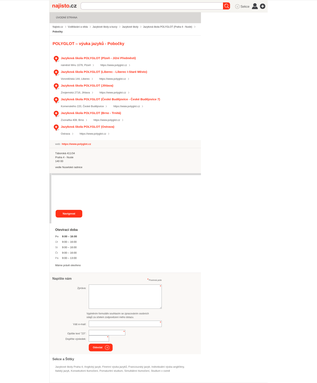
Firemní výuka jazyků (114, 366)
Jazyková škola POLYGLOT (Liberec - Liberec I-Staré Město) (104, 71)
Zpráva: (81, 288)
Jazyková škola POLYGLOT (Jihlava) (87, 85)
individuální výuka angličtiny (167, 366)
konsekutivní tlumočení (84, 370)
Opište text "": (76, 333)
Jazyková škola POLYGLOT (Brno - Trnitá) (91, 113)
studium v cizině (160, 370)
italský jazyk (62, 370)
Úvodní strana (66, 17)
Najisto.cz (66, 6)
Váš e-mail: (79, 324)
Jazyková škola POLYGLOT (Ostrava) (87, 126)
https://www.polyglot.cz (113, 65)
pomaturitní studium (111, 370)
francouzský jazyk (139, 366)
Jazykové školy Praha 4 (69, 366)
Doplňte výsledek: (76, 338)
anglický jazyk (92, 366)
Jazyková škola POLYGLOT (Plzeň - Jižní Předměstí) (98, 58)
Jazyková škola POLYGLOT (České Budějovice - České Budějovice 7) (110, 99)
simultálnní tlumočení (136, 370)
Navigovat (69, 213)
